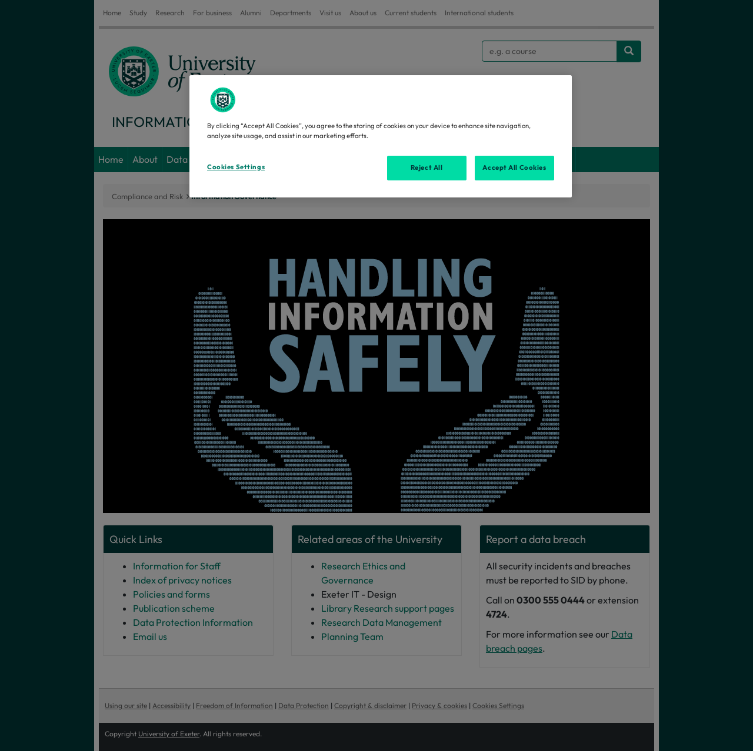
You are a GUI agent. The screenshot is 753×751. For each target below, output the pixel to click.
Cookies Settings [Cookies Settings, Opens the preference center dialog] (236, 167)
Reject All (427, 167)
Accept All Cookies (514, 167)
